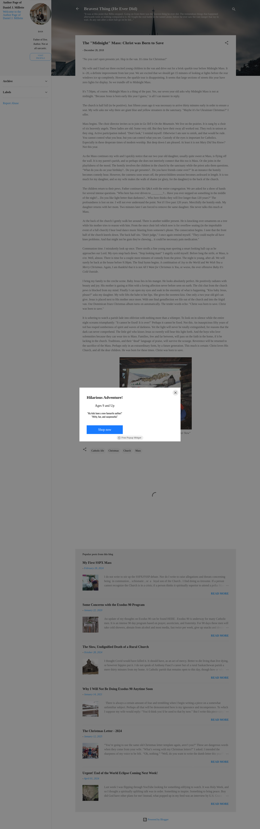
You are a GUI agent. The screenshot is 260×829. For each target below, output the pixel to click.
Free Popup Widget (129, 437)
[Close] (175, 393)
